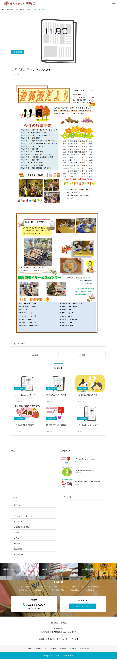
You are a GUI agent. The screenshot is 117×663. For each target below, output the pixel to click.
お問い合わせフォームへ (83, 610)
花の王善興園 (18, 60)
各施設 (53, 652)
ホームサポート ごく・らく (23, 516)
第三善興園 (18, 549)
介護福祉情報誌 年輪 (21, 527)
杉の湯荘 (17, 543)
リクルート (18, 521)
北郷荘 (16, 532)
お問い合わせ (84, 652)
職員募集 (73, 652)
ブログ (16, 510)
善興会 (16, 538)
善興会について (41, 652)
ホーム (30, 652)
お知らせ (17, 505)
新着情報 (63, 652)
